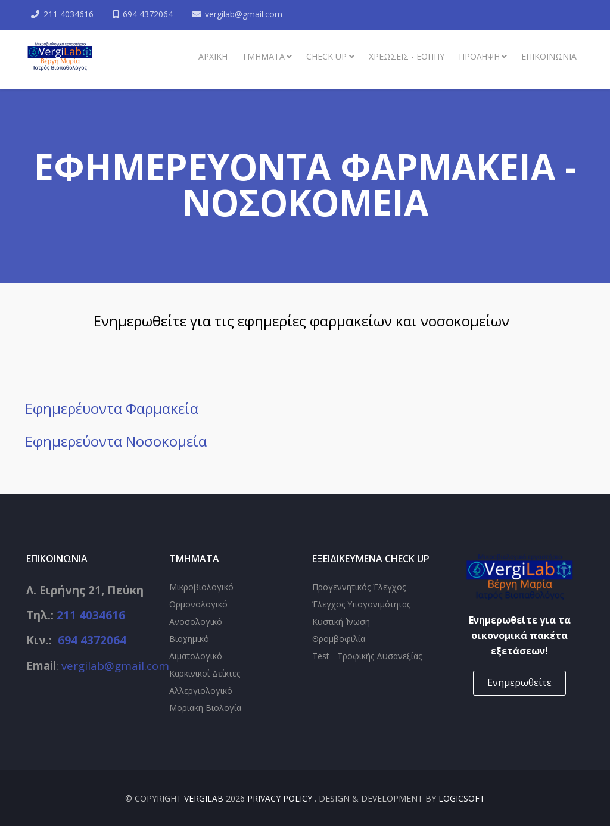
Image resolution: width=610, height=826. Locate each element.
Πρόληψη (479, 56)
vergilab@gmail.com (243, 14)
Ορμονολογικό (198, 604)
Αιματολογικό (195, 656)
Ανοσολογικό (195, 621)
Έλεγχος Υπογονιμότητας (361, 604)
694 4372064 (148, 14)
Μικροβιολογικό (201, 587)
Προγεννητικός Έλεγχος (359, 587)
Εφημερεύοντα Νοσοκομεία (116, 441)
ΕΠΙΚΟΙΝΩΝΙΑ (549, 56)
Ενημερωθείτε (519, 682)
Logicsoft (461, 798)
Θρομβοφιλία (338, 638)
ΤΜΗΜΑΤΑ (263, 56)
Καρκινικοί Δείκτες (204, 673)
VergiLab (203, 798)
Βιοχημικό (189, 638)
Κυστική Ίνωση (341, 621)
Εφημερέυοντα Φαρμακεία (111, 408)
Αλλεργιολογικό (200, 690)
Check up (326, 56)
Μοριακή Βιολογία (205, 707)
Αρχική (213, 56)
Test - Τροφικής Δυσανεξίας (367, 656)
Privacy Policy (281, 798)
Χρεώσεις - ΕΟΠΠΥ (406, 56)
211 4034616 (68, 14)
